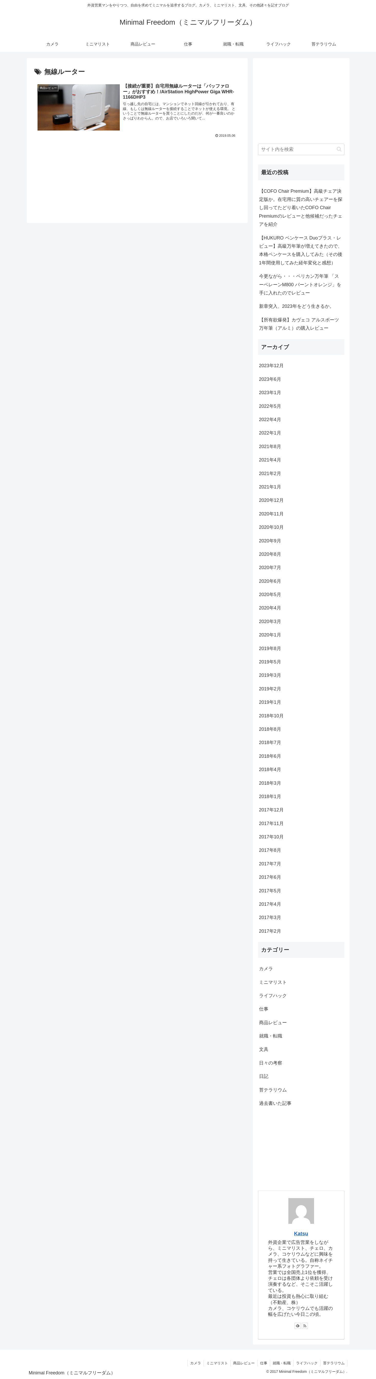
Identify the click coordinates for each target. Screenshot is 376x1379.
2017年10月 (271, 836)
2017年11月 (271, 823)
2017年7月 (270, 863)
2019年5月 (270, 661)
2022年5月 (270, 406)
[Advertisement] (137, 171)
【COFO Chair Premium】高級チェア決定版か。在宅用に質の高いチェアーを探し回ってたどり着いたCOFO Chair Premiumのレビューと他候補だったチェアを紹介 (300, 208)
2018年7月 (270, 742)
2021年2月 (270, 473)
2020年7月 (270, 567)
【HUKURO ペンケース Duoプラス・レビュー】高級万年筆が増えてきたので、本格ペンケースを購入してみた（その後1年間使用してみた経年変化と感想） (300, 250)
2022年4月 (270, 419)
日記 (263, 1076)
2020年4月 (270, 607)
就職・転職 (270, 1036)
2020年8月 (270, 554)
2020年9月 (270, 540)
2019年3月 (270, 675)
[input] (301, 149)
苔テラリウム (273, 1090)
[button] (339, 149)
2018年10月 (271, 715)
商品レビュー (273, 1022)
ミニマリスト (273, 982)
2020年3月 (270, 621)
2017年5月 (270, 890)
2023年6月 (270, 379)
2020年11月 (271, 513)
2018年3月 (270, 783)
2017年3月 (270, 917)
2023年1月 (270, 392)
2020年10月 (271, 527)
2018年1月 (270, 796)
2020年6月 (270, 581)
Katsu (301, 1233)
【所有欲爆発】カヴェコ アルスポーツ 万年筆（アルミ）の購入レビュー (299, 324)
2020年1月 (270, 634)
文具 (263, 1049)
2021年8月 (270, 446)
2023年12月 (271, 365)
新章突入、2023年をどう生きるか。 (296, 306)
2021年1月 (270, 486)
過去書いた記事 (275, 1103)
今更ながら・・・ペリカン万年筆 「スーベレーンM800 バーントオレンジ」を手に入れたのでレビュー (300, 284)
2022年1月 (270, 433)
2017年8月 (270, 850)
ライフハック (273, 995)
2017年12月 (271, 809)
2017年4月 (270, 904)
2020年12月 (271, 500)
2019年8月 (270, 648)
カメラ (266, 968)
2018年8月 (270, 729)
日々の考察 (270, 1063)
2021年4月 (270, 459)
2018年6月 (270, 756)
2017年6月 (270, 877)
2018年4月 (270, 769)
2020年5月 (270, 594)
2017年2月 (270, 931)
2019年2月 (270, 688)
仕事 (263, 1009)
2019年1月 (270, 702)
